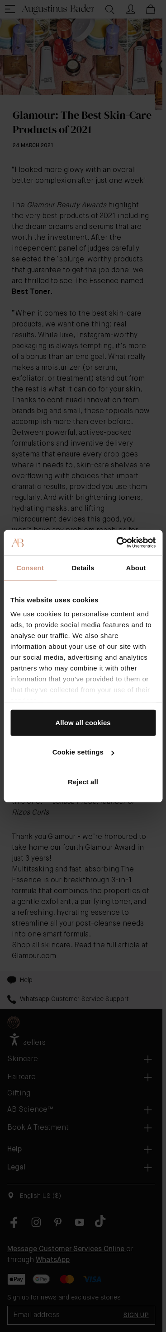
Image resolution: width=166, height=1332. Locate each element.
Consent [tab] (30, 567)
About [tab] (136, 567)
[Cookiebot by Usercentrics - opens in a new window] (118, 543)
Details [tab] (83, 567)
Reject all (83, 781)
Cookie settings (83, 752)
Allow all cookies (83, 722)
